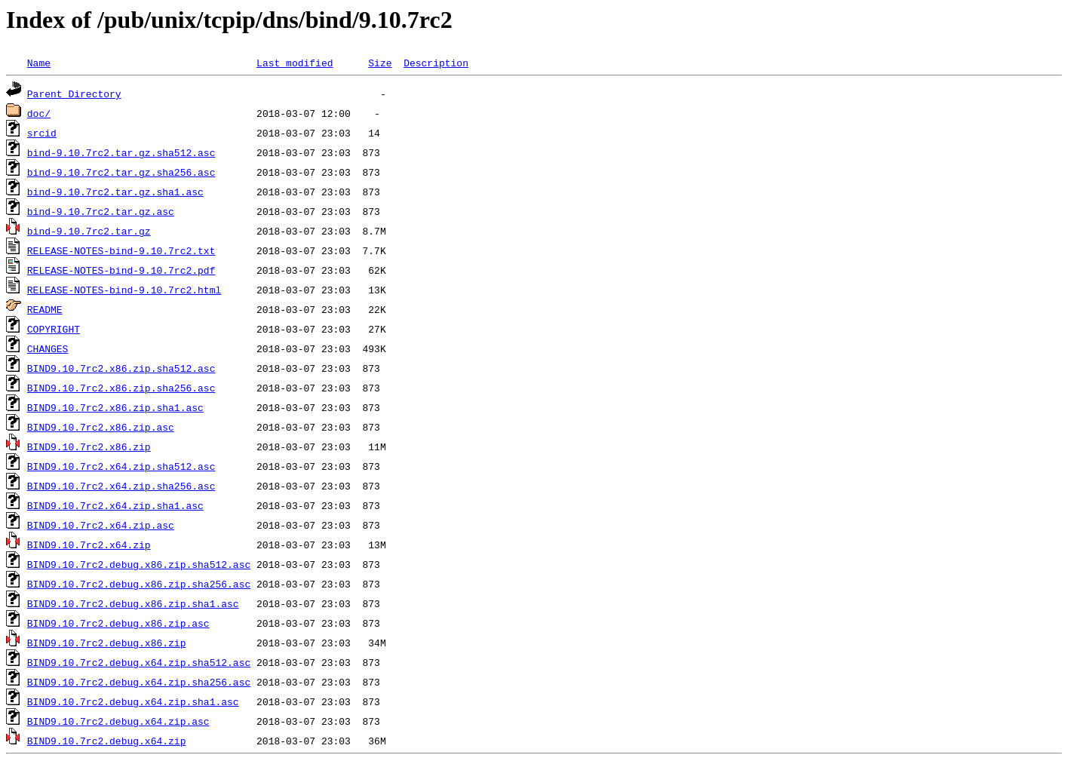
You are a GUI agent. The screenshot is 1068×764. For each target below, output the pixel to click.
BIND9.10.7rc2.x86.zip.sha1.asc (115, 407)
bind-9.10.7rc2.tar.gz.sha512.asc (121, 152)
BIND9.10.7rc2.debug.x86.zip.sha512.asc (138, 564)
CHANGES (48, 348)
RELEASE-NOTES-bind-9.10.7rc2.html (124, 289)
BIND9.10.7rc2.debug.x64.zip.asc (118, 721)
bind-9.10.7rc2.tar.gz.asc (100, 211)
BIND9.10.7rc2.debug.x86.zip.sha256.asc (138, 584)
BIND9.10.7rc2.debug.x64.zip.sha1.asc (133, 701)
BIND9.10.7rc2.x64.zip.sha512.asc (121, 466)
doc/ (39, 113)
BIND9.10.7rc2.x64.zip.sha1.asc (115, 505)
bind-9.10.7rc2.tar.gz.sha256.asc (121, 172)
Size (379, 62)
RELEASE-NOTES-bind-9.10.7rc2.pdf (121, 270)
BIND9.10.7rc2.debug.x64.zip (106, 740)
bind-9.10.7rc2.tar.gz (89, 231)
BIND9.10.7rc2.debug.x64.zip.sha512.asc (138, 662)
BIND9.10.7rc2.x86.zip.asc (100, 427)
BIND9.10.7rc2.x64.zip (89, 544)
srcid (42, 133)
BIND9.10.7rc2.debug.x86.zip (106, 642)
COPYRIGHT (53, 329)
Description (436, 62)
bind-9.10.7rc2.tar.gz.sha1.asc (115, 191)
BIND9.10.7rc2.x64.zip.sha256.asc (121, 485)
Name (39, 62)
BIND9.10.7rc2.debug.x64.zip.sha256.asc (138, 682)
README (45, 309)
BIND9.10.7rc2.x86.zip (89, 446)
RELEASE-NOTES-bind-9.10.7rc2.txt (121, 250)
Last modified (294, 62)
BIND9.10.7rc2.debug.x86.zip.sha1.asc (133, 603)
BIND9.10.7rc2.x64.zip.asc (100, 525)
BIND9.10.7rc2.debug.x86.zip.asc (118, 623)
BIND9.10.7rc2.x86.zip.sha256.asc (121, 387)
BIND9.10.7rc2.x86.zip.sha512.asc (121, 368)
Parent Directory (74, 93)
